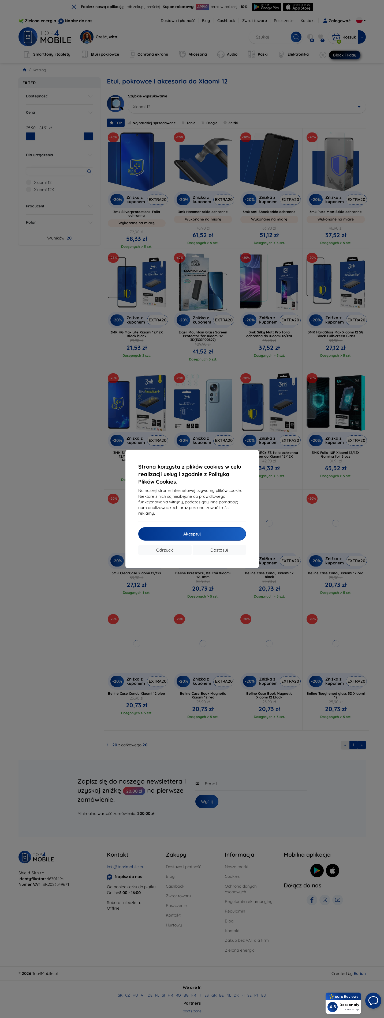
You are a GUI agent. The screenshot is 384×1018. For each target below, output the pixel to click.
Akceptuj (192, 534)
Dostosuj (219, 550)
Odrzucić (164, 550)
